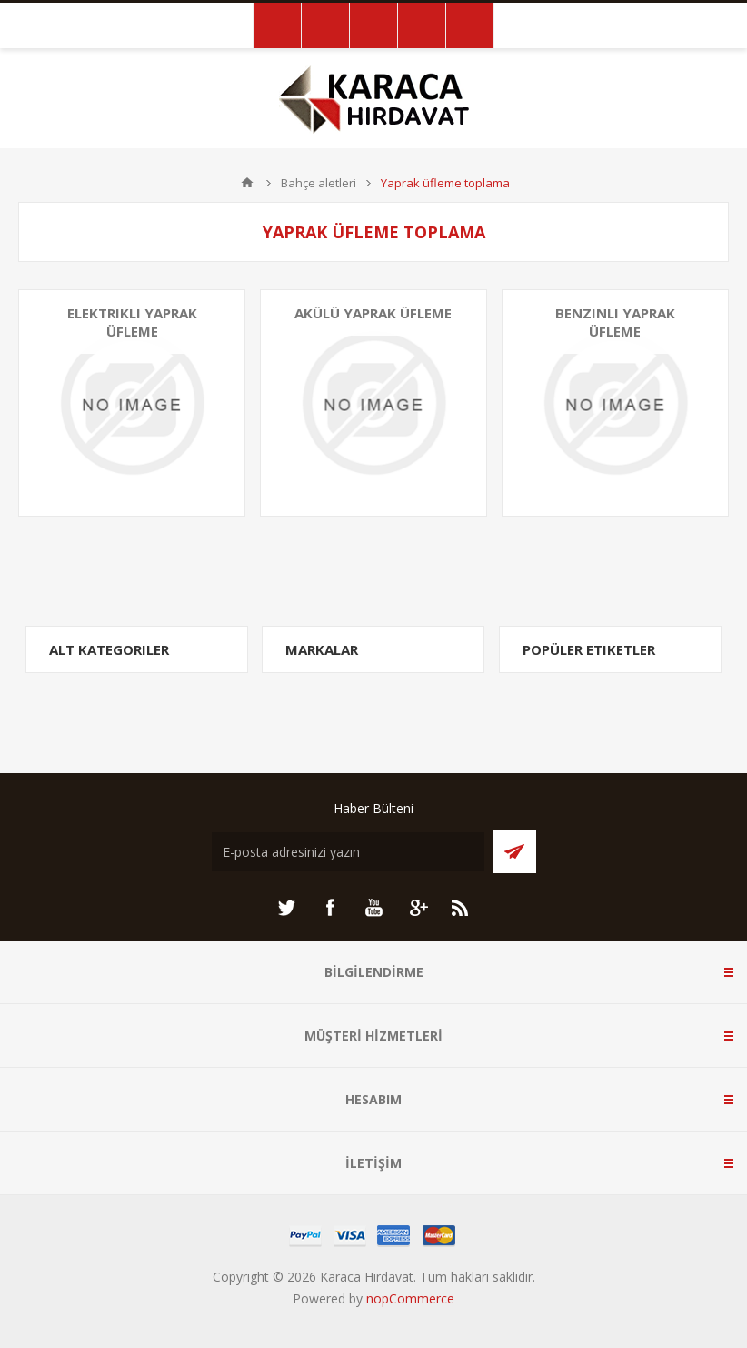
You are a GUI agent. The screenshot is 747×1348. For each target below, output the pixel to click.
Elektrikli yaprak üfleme (132, 322)
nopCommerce (410, 1298)
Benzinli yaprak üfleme (615, 322)
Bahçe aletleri (318, 183)
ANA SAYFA (247, 182)
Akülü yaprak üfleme (373, 313)
